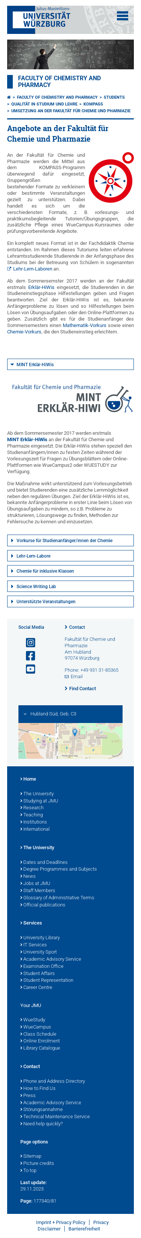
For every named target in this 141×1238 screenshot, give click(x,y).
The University (37, 794)
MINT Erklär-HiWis (35, 364)
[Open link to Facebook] (27, 656)
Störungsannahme (41, 1110)
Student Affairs (37, 974)
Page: (26, 1201)
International (35, 829)
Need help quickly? (41, 1124)
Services (31, 923)
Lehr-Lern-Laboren (32, 269)
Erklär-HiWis (41, 287)
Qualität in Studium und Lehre (44, 104)
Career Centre (36, 987)
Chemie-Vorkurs (24, 332)
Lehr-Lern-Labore (33, 556)
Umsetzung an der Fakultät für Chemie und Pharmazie (70, 111)
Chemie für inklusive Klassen (45, 571)
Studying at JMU (39, 801)
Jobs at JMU (35, 883)
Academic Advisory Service (50, 959)
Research (32, 808)
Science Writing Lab (36, 586)
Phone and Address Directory (52, 1081)
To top (28, 1171)
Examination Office (42, 966)
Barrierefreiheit (84, 1229)
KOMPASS (93, 104)
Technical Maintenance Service (55, 1117)
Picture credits (37, 1163)
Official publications (42, 905)
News (28, 876)
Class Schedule (38, 1034)
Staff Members (37, 891)
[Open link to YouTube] (27, 669)
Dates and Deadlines (44, 862)
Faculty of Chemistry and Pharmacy (57, 97)
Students (114, 97)
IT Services (33, 945)
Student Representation (46, 980)
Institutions (33, 822)
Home (28, 779)
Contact (77, 627)
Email (77, 676)
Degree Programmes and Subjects (58, 869)
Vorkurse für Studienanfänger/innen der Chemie (64, 540)
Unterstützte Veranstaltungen (46, 601)
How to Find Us (38, 1088)
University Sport (38, 952)
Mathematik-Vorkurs (84, 325)
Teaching (31, 815)
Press (28, 1096)
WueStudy (32, 1020)
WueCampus (35, 1027)
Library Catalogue (40, 1048)
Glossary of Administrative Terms (57, 898)
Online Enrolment (40, 1041)
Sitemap (30, 1156)
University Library (40, 938)
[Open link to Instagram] (27, 643)
